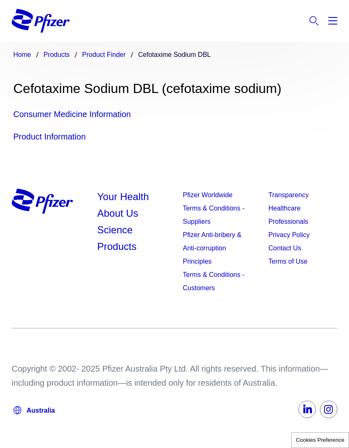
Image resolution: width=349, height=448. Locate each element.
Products (117, 246)
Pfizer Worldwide (208, 194)
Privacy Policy (289, 234)
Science (114, 229)
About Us (117, 213)
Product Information (49, 136)
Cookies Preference (320, 440)
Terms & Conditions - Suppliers (214, 215)
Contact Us (284, 248)
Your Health (123, 196)
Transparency (288, 194)
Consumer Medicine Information (72, 114)
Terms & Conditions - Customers (214, 281)
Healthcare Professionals (288, 215)
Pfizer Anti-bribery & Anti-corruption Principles (212, 248)
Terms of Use (288, 261)
